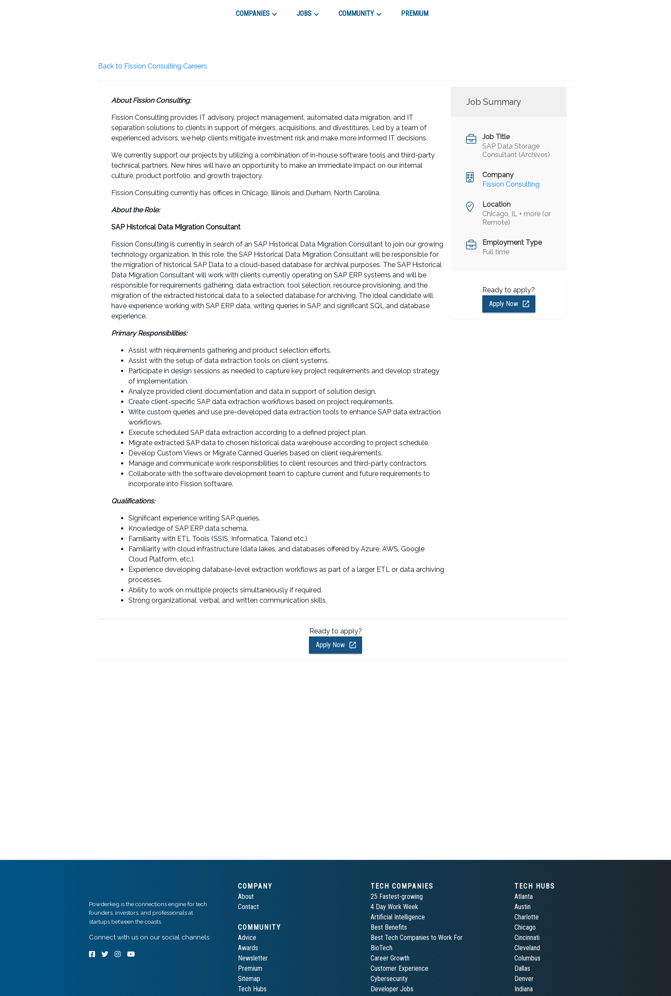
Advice (247, 938)
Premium (250, 968)
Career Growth (390, 958)
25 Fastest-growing (397, 896)
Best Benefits (389, 927)
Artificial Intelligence (398, 917)
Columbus (527, 958)
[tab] (119, 10)
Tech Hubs (252, 989)
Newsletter (253, 958)
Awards (248, 948)
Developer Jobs (392, 989)
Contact (248, 907)
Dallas (522, 968)
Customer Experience (399, 968)
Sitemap (249, 979)
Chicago (525, 927)
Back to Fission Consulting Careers (152, 66)
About (246, 896)
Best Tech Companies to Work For (417, 938)
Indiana (523, 989)
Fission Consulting (511, 184)
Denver (524, 979)
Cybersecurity (389, 979)
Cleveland (527, 948)
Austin (522, 907)
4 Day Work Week (394, 907)
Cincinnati (527, 938)
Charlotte (526, 917)
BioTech (381, 948)
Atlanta (523, 896)
